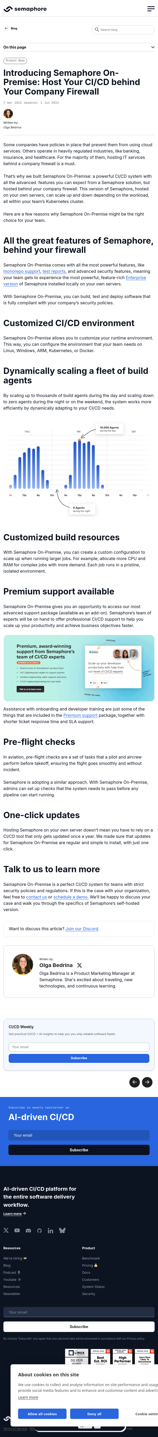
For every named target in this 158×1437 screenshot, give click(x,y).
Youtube (9, 1280)
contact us (36, 897)
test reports (54, 271)
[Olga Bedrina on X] (79, 965)
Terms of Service (15, 1428)
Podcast (9, 1272)
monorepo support (21, 271)
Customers (90, 1280)
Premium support (80, 715)
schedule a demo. (71, 897)
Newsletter (11, 1294)
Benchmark (91, 1258)
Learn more (28, 1397)
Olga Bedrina (12, 127)
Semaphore (25, 11)
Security (88, 1294)
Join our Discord (81, 928)
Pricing (87, 1265)
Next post (134, 1082)
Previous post (147, 1082)
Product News (15, 60)
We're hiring (12, 1258)
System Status (93, 1287)
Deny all (94, 1414)
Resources (11, 1287)
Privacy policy (135, 1338)
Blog (7, 1265)
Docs (86, 1272)
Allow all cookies (42, 1414)
